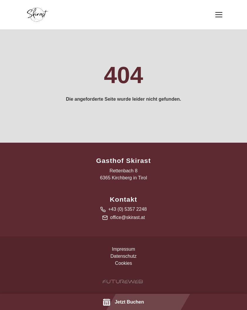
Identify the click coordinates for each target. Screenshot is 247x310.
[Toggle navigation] (219, 14)
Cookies (123, 263)
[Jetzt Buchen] (123, 302)
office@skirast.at (127, 217)
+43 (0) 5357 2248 (127, 209)
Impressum (123, 249)
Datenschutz (123, 256)
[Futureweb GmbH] (123, 281)
